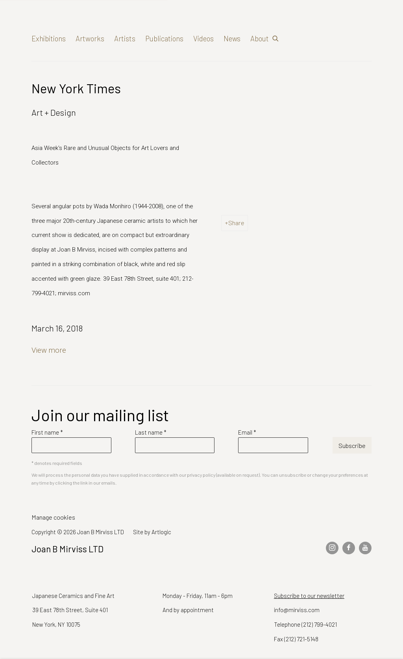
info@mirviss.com (297, 609)
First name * (47, 432)
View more (48, 350)
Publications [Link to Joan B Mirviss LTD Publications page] (164, 38)
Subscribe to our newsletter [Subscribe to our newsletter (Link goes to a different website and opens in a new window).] (309, 595)
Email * (247, 432)
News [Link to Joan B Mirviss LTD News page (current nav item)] (232, 38)
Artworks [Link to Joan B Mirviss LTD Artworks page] (90, 38)
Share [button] (236, 222)
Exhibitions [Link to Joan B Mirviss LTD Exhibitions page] (48, 38)
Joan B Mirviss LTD (98, 24)
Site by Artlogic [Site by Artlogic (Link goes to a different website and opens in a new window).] (152, 531)
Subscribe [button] (352, 445)
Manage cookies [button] (53, 517)
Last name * (150, 432)
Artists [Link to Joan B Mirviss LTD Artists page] (124, 38)
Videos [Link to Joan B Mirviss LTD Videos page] (203, 38)
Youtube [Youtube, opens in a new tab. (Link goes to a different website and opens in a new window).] (365, 548)
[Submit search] (275, 37)
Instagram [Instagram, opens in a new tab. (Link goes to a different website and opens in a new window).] (332, 548)
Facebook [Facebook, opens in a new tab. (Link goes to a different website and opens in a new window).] (348, 548)
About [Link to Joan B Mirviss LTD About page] (259, 38)
